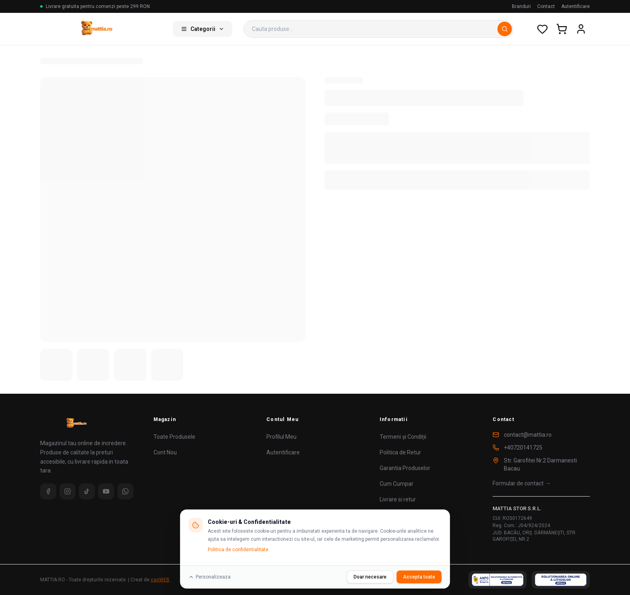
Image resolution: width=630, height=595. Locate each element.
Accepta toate (419, 577)
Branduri (521, 6)
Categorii (202, 29)
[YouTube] (106, 491)
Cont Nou (165, 452)
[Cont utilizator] (581, 29)
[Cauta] (504, 29)
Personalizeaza (209, 577)
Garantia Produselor (405, 468)
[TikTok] (87, 491)
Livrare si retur (398, 499)
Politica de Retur (400, 452)
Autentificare (575, 6)
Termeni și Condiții (403, 436)
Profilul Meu (281, 436)
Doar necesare (370, 577)
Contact (546, 6)
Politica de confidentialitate (238, 549)
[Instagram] (67, 491)
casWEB (160, 580)
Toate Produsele (174, 436)
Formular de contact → (521, 483)
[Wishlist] (542, 29)
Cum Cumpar (396, 483)
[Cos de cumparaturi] (562, 29)
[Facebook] (48, 491)
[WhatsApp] (125, 491)
